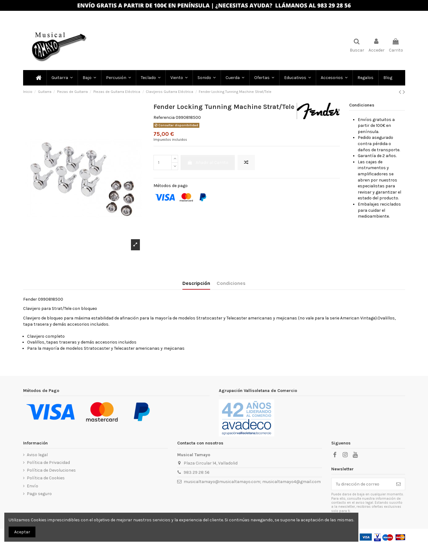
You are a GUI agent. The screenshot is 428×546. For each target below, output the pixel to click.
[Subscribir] (398, 484)
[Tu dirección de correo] (362, 484)
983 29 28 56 (197, 472)
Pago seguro (39, 493)
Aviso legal (37, 454)
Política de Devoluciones (51, 470)
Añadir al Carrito (207, 162)
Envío (32, 486)
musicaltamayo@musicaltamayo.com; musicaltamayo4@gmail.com (252, 481)
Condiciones (231, 283)
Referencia (164, 117)
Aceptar (22, 532)
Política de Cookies (46, 478)
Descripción (196, 283)
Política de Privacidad (48, 462)
